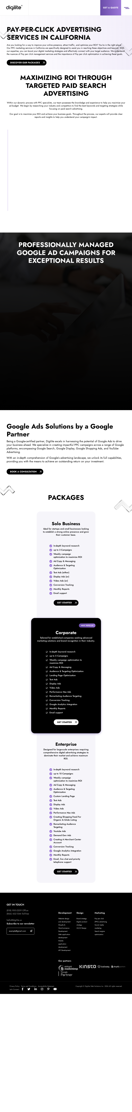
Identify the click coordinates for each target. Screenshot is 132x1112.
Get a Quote (110, 7)
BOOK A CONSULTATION (23, 472)
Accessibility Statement (46, 987)
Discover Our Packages (25, 62)
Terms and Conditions (28, 987)
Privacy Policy (14, 987)
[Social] (25, 990)
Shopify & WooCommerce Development (63, 929)
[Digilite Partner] (68, 968)
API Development (64, 951)
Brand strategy (82, 919)
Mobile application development (62, 944)
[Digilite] (14, 7)
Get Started (64, 603)
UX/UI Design (81, 929)
